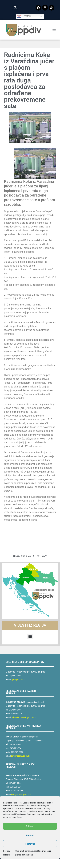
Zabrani (30, 835)
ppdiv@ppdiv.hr (18, 679)
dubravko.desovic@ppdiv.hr (23, 717)
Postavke (30, 843)
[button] (15, 7)
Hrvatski (24, 16)
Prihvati (30, 826)
